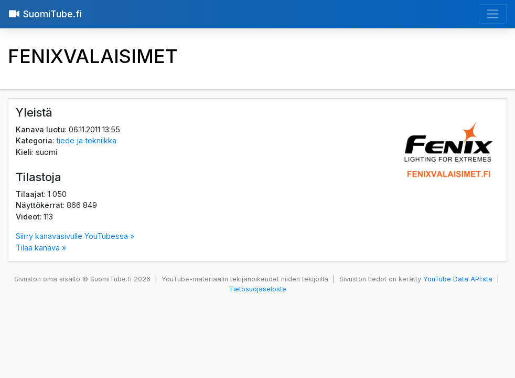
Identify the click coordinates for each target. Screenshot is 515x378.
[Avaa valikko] (493, 14)
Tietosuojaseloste (257, 289)
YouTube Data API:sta (457, 279)
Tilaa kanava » (41, 247)
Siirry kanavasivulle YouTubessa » (75, 236)
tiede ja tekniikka (86, 140)
